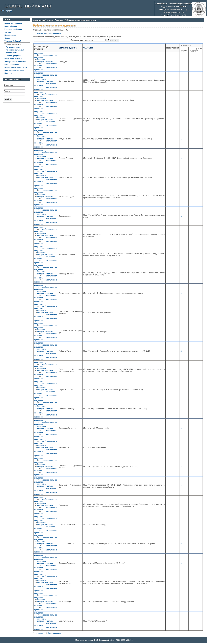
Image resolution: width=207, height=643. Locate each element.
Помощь (8, 73)
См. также (88, 48)
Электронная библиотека (15, 62)
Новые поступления (13, 23)
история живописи (45, 62)
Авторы (7, 32)
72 (181, 274)
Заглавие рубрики (68, 48)
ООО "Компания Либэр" (104, 640)
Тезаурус (75, 40)
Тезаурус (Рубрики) (12, 41)
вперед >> (41, 33)
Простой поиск (10, 26)
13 (181, 390)
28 (181, 351)
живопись (41, 60)
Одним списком (54, 33)
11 (181, 255)
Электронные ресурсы (14, 70)
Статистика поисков (13, 59)
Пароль (7, 91)
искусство (38, 54)
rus (10, 11)
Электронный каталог (28, 6)
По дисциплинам (13, 47)
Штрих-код (8, 85)
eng (7, 11)
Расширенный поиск (13, 29)
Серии (7, 38)
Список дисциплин (14, 56)
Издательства (10, 35)
